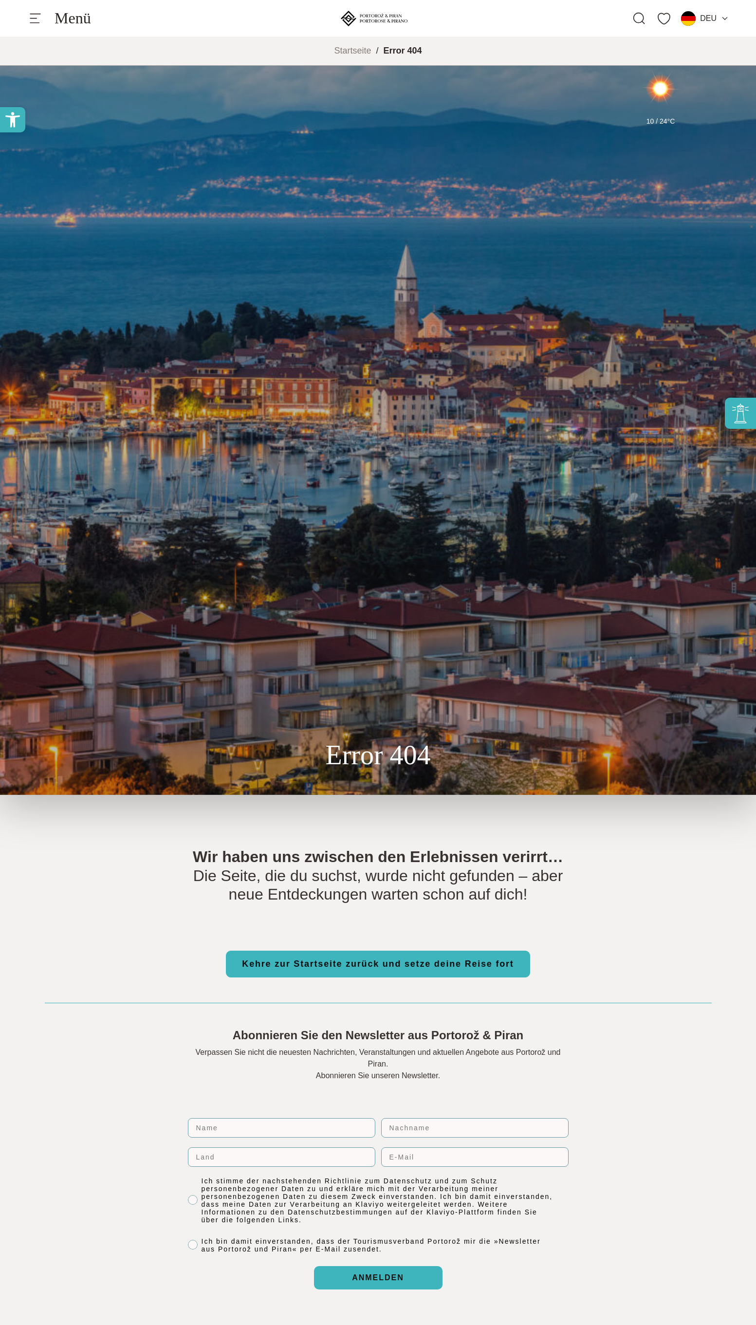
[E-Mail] (475, 1157)
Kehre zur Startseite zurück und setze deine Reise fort (378, 964)
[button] (12, 119)
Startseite (352, 50)
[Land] (281, 1157)
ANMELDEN (378, 1277)
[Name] (281, 1128)
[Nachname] (475, 1128)
